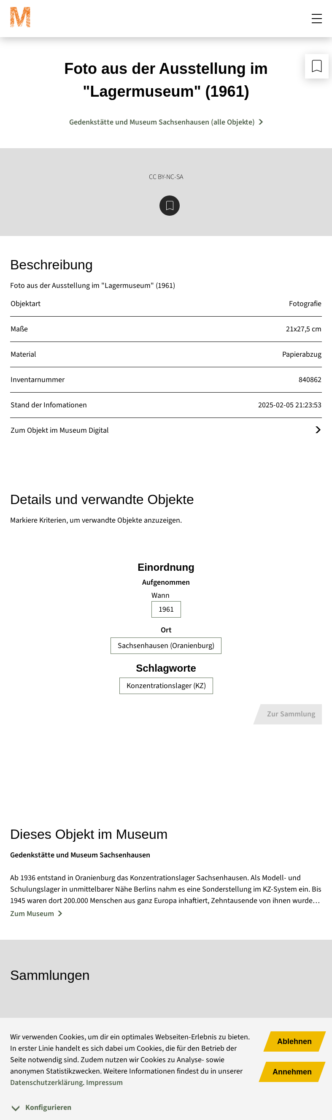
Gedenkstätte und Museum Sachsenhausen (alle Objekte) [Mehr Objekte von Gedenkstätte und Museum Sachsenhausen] (162, 122)
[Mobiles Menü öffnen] (317, 19)
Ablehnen (294, 1041)
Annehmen (292, 1072)
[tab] (166, 1107)
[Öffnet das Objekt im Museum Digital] (318, 430)
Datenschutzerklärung (46, 1082)
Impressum (104, 1082)
